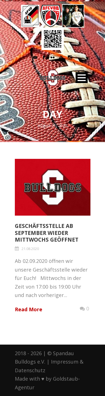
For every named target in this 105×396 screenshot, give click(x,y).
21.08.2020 (30, 248)
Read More (28, 309)
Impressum (64, 361)
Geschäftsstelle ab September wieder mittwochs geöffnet (46, 232)
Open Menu (82, 77)
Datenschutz (30, 370)
